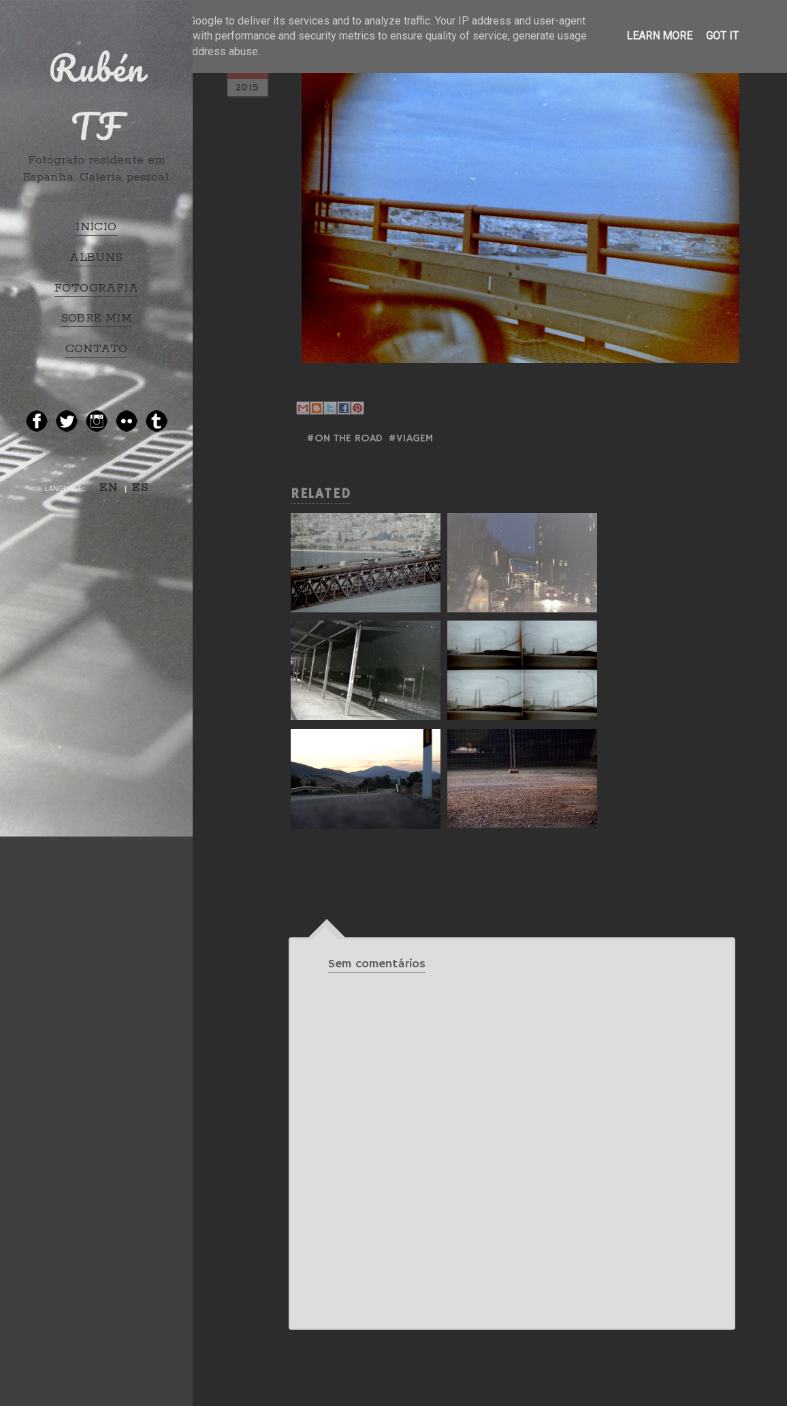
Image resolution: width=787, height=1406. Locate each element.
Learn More (659, 35)
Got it (722, 35)
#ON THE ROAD (344, 439)
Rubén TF (96, 96)
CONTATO (96, 348)
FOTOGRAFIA (96, 288)
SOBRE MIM (97, 318)
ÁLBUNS (96, 257)
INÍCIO (96, 226)
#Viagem (410, 439)
